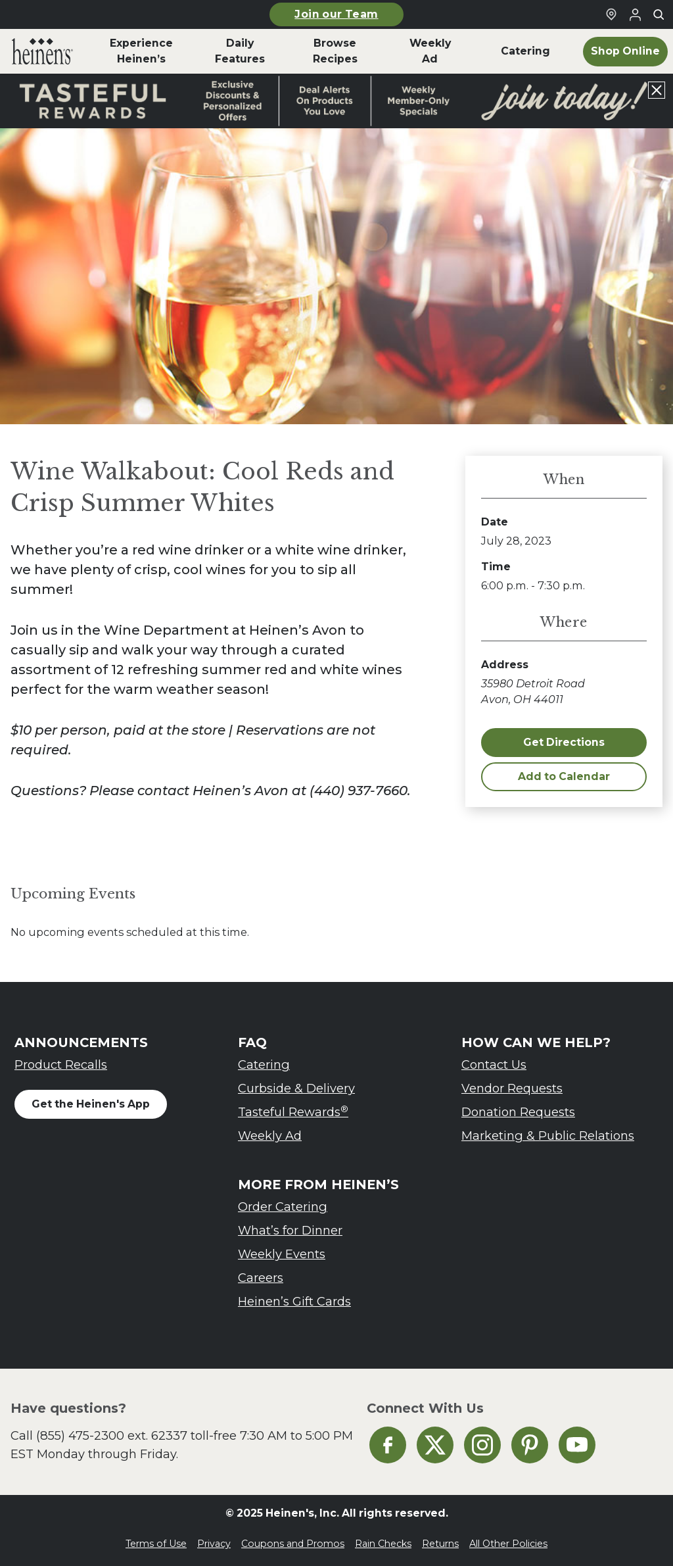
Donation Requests (518, 1111)
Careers (260, 1277)
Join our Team (336, 14)
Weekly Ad (270, 1135)
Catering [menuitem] (525, 51)
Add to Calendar (564, 776)
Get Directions (564, 742)
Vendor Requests (512, 1088)
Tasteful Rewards (293, 1112)
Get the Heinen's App (91, 1104)
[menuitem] (42, 51)
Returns (440, 1544)
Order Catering (282, 1206)
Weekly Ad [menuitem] (430, 51)
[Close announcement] (656, 90)
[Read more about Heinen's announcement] (336, 101)
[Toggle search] (658, 14)
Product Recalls (60, 1064)
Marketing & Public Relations (547, 1135)
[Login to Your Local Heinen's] (635, 14)
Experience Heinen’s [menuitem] (141, 51)
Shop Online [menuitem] (625, 51)
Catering (264, 1064)
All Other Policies (508, 1544)
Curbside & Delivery (296, 1088)
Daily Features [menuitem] (240, 51)
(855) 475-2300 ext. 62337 (111, 1435)
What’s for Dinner (290, 1230)
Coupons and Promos (292, 1544)
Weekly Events (281, 1253)
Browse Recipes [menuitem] (335, 51)
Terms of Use (156, 1544)
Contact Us (493, 1064)
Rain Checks (383, 1544)
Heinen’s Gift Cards (294, 1301)
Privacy (214, 1544)
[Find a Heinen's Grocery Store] (611, 14)
